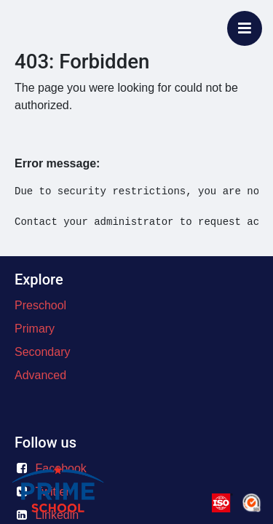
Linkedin (57, 515)
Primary (35, 328)
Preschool (40, 305)
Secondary (43, 352)
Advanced (40, 375)
